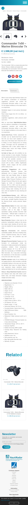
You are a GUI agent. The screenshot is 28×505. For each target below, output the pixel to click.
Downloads (13, 90)
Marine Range (16, 11)
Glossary (14, 475)
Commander (24, 11)
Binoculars (9, 11)
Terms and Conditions (14, 489)
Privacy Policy (20, 444)
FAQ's (14, 473)
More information (5, 500)
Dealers (14, 482)
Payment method (14, 483)
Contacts (14, 472)
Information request (15, 81)
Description (4, 90)
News (14, 496)
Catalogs (14, 477)
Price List (14, 478)
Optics (4, 11)
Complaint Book (14, 485)
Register (6, 447)
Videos (14, 480)
